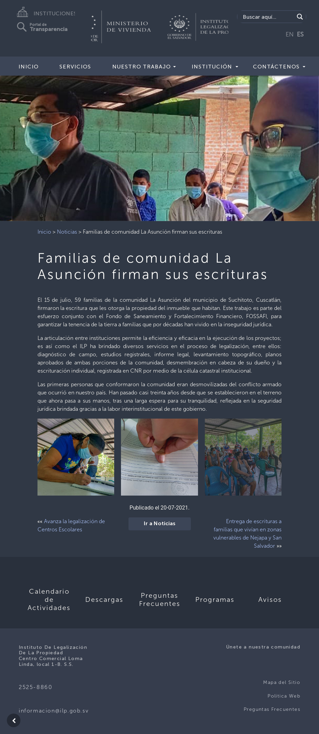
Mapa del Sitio (281, 682)
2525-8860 (35, 687)
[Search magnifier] (300, 16)
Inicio (28, 66)
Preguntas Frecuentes (272, 709)
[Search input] (267, 16)
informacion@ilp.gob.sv (54, 711)
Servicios (75, 66)
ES (300, 34)
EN (290, 34)
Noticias (67, 232)
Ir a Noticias (160, 524)
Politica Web (284, 696)
